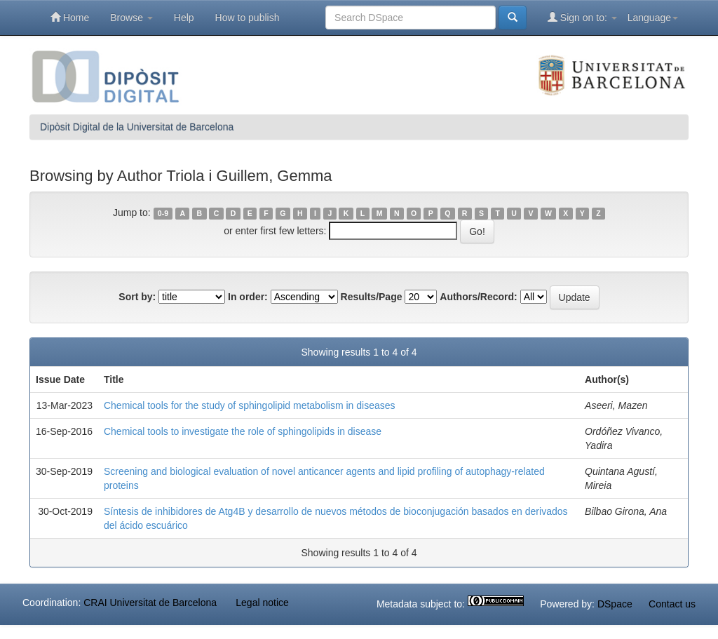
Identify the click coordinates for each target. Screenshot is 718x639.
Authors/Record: (478, 296)
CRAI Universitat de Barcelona (150, 602)
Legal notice (262, 602)
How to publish (247, 17)
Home (69, 17)
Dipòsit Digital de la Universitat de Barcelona (136, 127)
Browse (131, 17)
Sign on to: (582, 17)
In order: (248, 296)
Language (653, 17)
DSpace (614, 604)
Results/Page (371, 296)
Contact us (672, 604)
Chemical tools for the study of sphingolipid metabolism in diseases (249, 405)
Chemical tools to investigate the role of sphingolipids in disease (242, 431)
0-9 (163, 213)
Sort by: (137, 296)
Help (184, 17)
